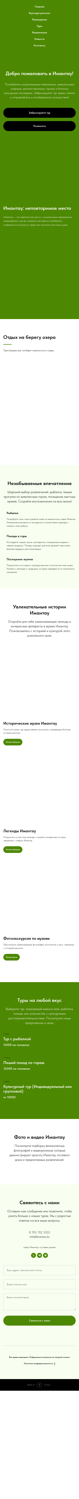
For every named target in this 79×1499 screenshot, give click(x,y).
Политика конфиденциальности (39, 1472)
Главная (39, 6)
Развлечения (39, 32)
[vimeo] (45, 1363)
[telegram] (39, 1363)
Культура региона (39, 13)
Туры (39, 26)
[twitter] (33, 1363)
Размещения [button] (39, 19)
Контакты (39, 45)
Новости (39, 39)
